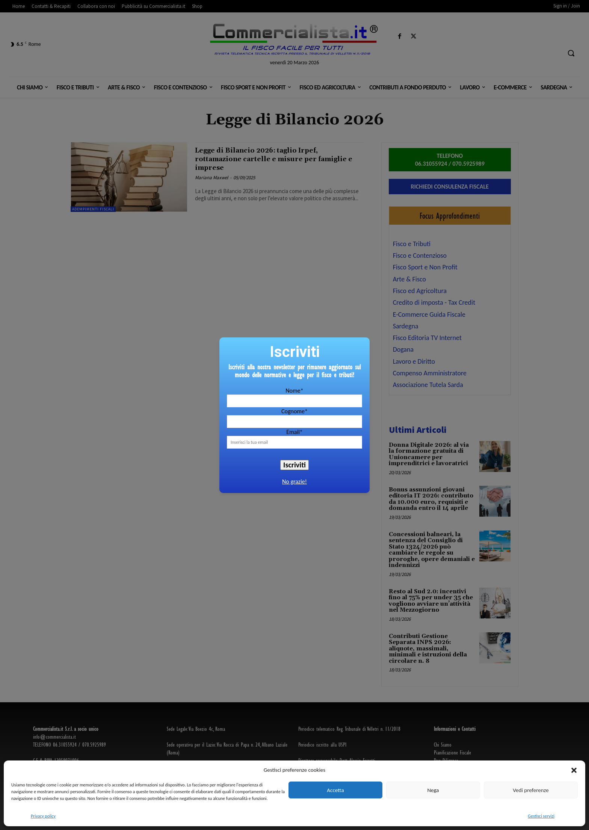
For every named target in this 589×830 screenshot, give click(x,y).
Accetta (335, 790)
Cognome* (294, 411)
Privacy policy (43, 816)
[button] (574, 770)
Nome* (294, 390)
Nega (433, 790)
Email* (294, 431)
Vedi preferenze (530, 790)
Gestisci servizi (541, 816)
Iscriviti (294, 464)
